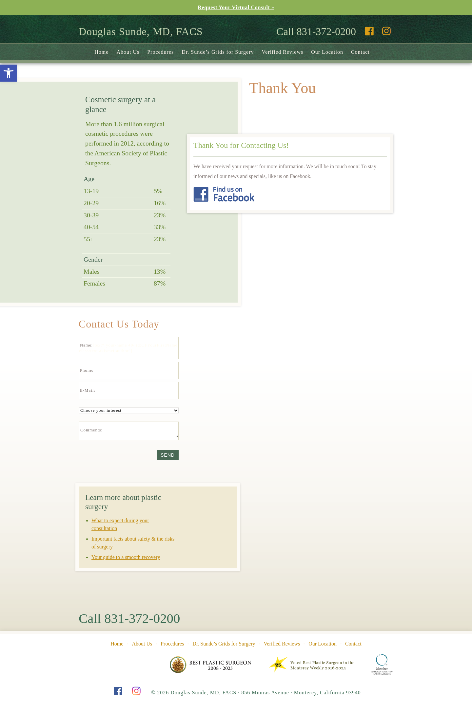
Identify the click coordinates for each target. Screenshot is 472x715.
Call (129, 619)
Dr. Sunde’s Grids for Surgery (218, 52)
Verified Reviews (283, 52)
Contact (360, 52)
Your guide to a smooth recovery (125, 557)
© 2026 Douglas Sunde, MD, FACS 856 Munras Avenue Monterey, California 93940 (256, 692)
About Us (127, 52)
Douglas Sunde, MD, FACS (141, 31)
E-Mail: (87, 390)
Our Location (327, 52)
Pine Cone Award (210, 664)
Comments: (91, 430)
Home (101, 52)
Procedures (160, 52)
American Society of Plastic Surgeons (382, 664)
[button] (8, 73)
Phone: (87, 370)
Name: (86, 345)
